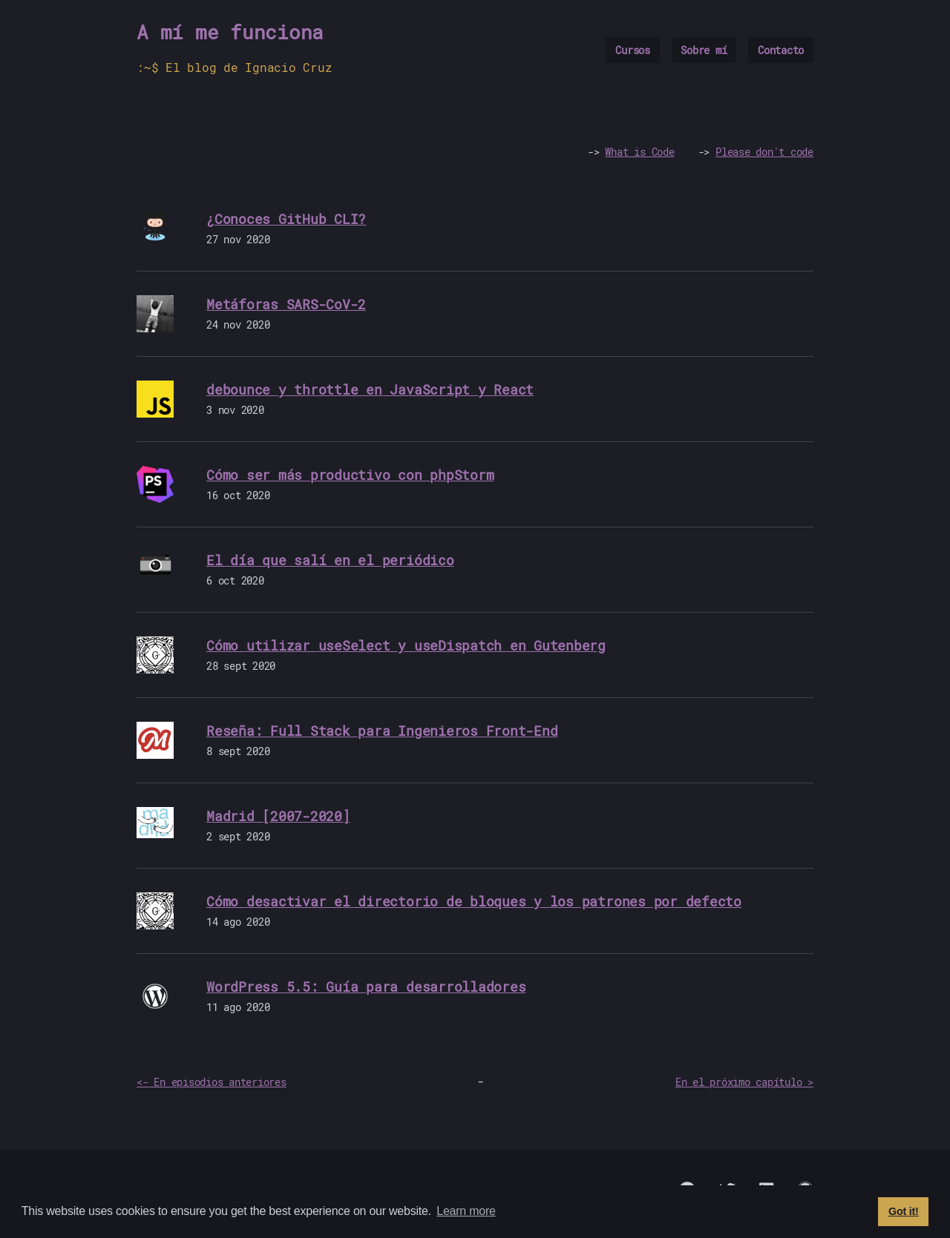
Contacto (781, 50)
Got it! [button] (903, 1211)
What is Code (639, 152)
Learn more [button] (465, 1211)
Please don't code (764, 152)
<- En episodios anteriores (211, 1082)
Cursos (632, 50)
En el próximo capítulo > (744, 1082)
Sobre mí (704, 50)
